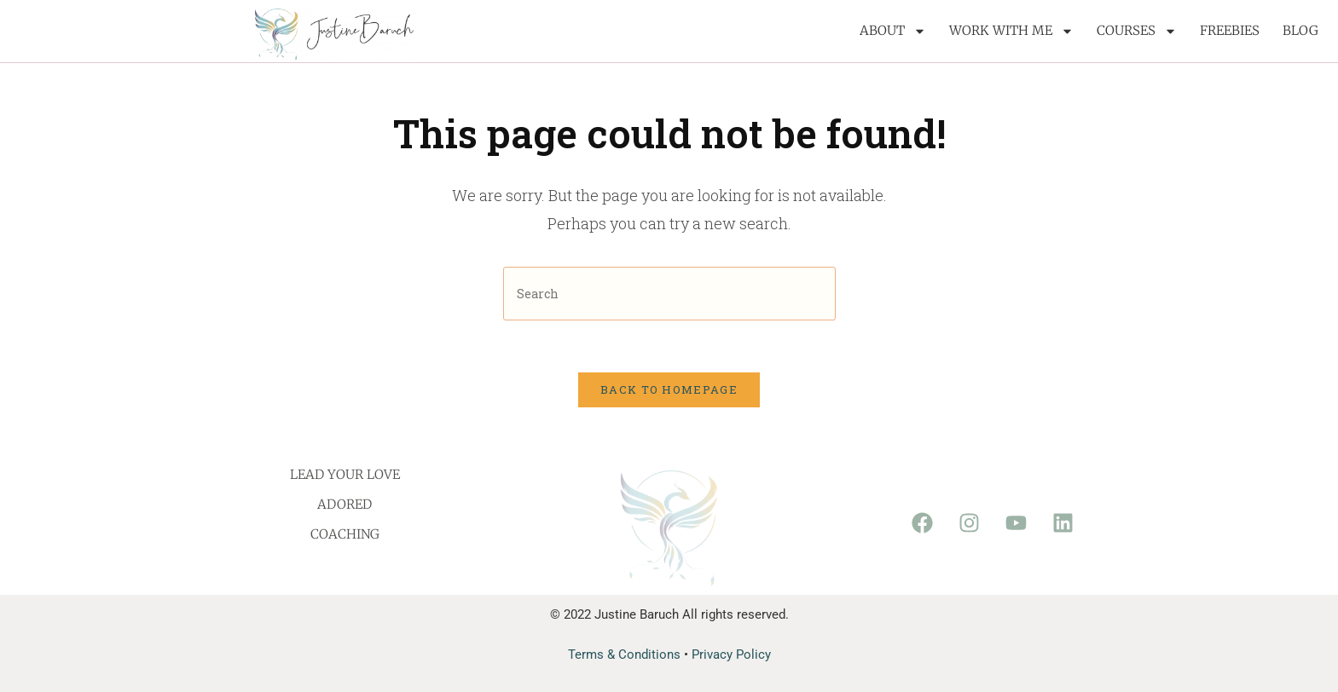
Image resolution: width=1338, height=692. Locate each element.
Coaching (344, 534)
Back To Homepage (669, 389)
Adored (344, 504)
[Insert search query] (669, 293)
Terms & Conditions (624, 654)
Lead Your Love (345, 474)
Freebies (1230, 30)
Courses (1137, 31)
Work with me (1011, 31)
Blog (1300, 30)
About (893, 31)
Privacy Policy (731, 654)
